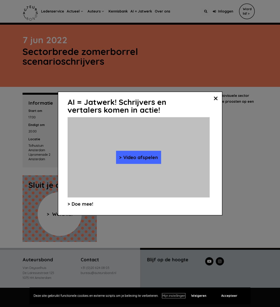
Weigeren (198, 296)
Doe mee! (82, 204)
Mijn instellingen (173, 296)
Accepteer (229, 296)
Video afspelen (140, 157)
